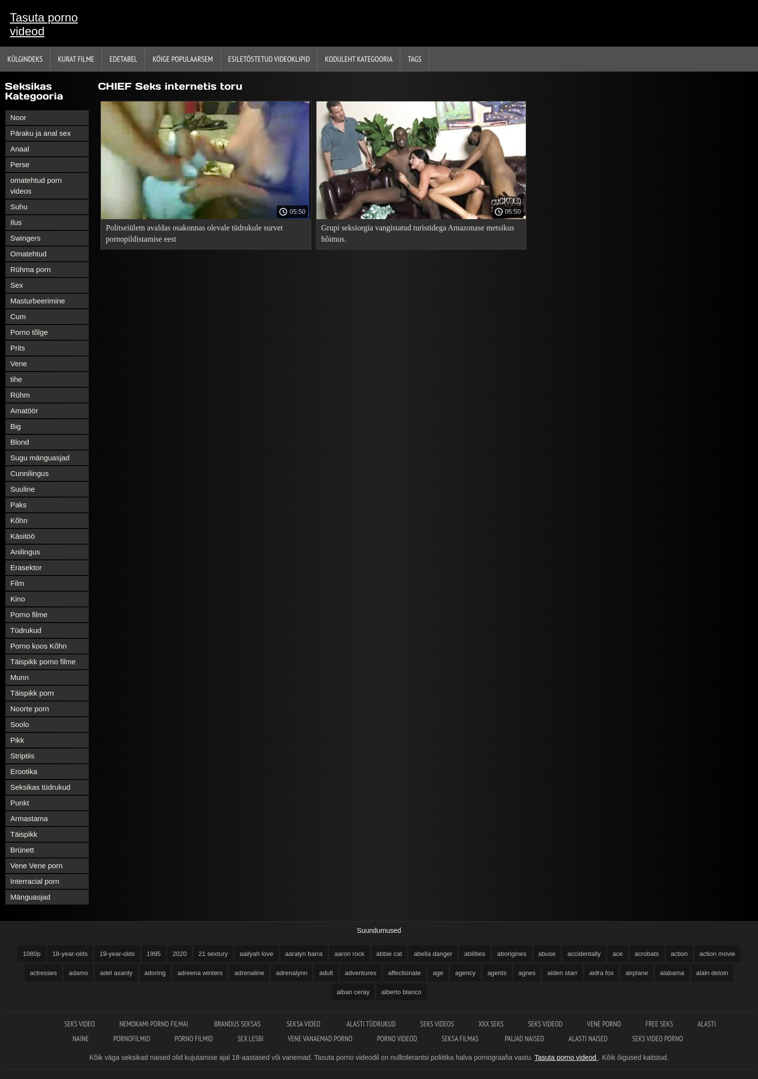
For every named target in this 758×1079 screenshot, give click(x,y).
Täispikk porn (32, 693)
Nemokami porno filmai (155, 1024)
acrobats (647, 953)
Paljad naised (524, 1038)
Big (15, 426)
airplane (636, 973)
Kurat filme (76, 59)
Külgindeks (25, 59)
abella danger (433, 953)
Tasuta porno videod (44, 24)
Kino (17, 599)
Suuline (22, 489)
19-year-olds (117, 953)
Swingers (25, 238)
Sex (16, 285)
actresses (43, 973)
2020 (179, 953)
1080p (31, 953)
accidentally (584, 953)
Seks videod (545, 1024)
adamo (78, 973)
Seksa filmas (460, 1038)
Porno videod (397, 1038)
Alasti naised (588, 1038)
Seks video (79, 1024)
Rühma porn (30, 269)
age (438, 973)
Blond (19, 442)
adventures (360, 973)
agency (465, 973)
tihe (16, 379)
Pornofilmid (131, 1038)
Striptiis (22, 756)
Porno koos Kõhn (38, 646)
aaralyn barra (304, 953)
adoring (155, 973)
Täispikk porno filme (42, 661)
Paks (18, 505)
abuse (547, 953)
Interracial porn (34, 881)
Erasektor (26, 567)
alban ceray (353, 992)
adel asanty (116, 973)
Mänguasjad (30, 897)
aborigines (512, 953)
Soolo (19, 724)
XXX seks (490, 1024)
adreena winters (200, 973)
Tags (414, 59)
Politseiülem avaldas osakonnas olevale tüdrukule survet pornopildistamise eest (194, 233)
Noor (18, 117)
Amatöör (24, 410)
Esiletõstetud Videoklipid (269, 59)
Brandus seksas (238, 1024)
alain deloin (712, 973)
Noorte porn (29, 708)
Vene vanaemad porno (320, 1038)
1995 (154, 953)
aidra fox (601, 973)
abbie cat (389, 953)
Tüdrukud (25, 630)
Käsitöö (22, 536)
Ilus (16, 222)
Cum (18, 316)
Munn (19, 677)
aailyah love (256, 953)
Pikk (17, 740)
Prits (17, 348)
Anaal (19, 149)
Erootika (23, 771)
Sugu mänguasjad (40, 457)
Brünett (22, 850)
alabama (672, 973)
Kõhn (18, 520)
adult (326, 973)
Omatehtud (28, 254)
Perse (19, 164)
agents (497, 973)
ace (617, 953)
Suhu (18, 206)
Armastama (29, 818)
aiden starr (562, 973)
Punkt (19, 803)
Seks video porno (657, 1038)
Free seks (659, 1024)
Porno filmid (193, 1038)
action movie (717, 953)
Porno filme (29, 614)
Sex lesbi (251, 1038)
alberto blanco (401, 992)
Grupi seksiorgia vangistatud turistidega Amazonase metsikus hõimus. (417, 233)
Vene (18, 363)
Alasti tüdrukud (370, 1024)
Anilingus (25, 552)
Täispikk (23, 834)
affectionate (404, 973)
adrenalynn (291, 973)
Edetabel (123, 59)
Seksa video (304, 1024)
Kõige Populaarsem (182, 59)
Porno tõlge (29, 332)
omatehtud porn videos (36, 185)
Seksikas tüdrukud (40, 787)
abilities (474, 953)
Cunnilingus (29, 473)
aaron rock (349, 953)
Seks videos (437, 1024)
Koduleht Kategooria (358, 59)
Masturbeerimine (37, 301)
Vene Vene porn (36, 865)
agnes (527, 973)
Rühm (20, 395)
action (679, 953)
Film (17, 583)
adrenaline (249, 973)
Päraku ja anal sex (40, 133)
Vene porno (604, 1024)
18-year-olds (70, 953)
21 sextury (213, 953)
